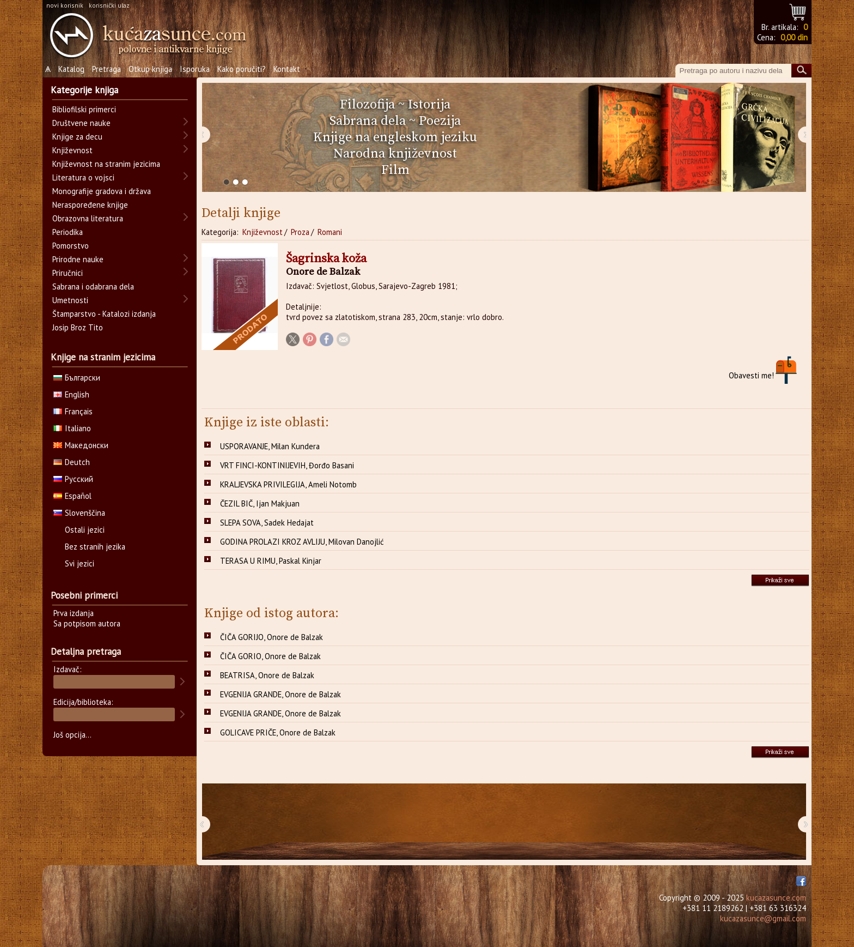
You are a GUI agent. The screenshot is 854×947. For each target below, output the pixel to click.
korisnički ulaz (109, 5)
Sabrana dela (368, 121)
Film (395, 170)
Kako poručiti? (241, 69)
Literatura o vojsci (83, 177)
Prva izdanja (73, 613)
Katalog (71, 69)
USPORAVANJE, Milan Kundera (270, 446)
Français (73, 411)
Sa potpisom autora (86, 623)
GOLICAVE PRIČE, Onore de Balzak (277, 732)
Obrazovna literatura (87, 218)
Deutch (71, 462)
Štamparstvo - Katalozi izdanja (104, 314)
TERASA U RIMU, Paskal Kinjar (270, 561)
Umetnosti (70, 300)
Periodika (67, 232)
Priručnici (67, 273)
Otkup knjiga (150, 69)
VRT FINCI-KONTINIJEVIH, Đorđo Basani (287, 465)
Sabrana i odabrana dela (93, 286)
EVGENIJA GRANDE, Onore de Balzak (280, 694)
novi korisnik (64, 5)
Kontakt (286, 69)
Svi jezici (79, 563)
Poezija (440, 121)
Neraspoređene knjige (90, 205)
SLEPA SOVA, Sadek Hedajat (267, 522)
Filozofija (367, 104)
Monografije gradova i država (101, 191)
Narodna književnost (395, 154)
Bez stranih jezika (95, 546)
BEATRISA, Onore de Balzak (267, 675)
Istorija (429, 104)
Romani (330, 232)
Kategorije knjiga (84, 90)
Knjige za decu (77, 136)
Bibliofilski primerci (84, 109)
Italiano (72, 428)
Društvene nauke (81, 123)
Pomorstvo (70, 245)
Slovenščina (79, 513)
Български (76, 377)
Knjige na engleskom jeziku (395, 137)
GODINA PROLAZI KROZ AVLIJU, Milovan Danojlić (302, 541)
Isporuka (195, 69)
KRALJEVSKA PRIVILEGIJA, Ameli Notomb (288, 484)
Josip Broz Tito (77, 327)
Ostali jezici (85, 529)
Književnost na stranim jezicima (106, 164)
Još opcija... (72, 734)
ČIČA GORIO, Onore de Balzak (270, 656)
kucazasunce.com (776, 897)
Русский (73, 479)
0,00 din (794, 37)
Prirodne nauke (77, 259)
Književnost (262, 232)
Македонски (80, 445)
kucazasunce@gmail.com (763, 918)
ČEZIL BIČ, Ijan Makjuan (260, 503)
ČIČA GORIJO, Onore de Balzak (271, 637)
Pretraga (106, 69)
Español (72, 496)
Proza (300, 232)
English (71, 394)
